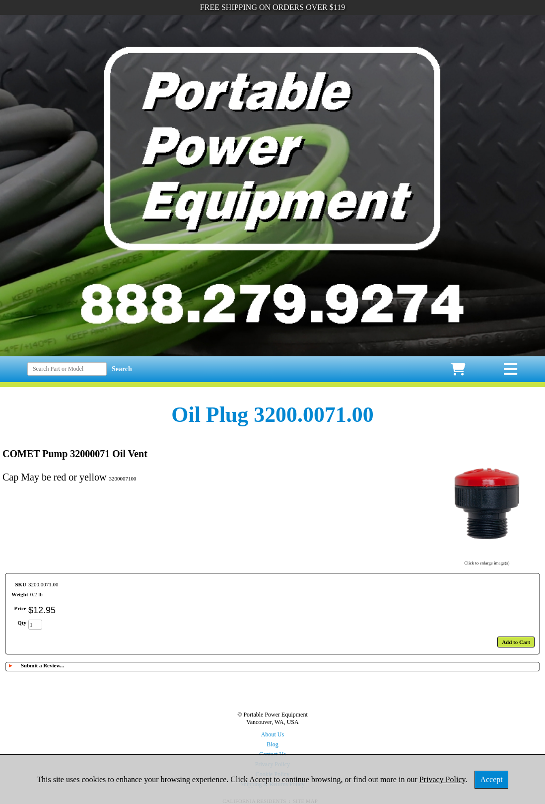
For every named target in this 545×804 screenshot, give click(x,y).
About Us (272, 734)
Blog (272, 744)
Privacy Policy (442, 779)
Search (122, 369)
